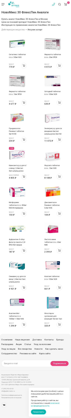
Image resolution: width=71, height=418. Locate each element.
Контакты (49, 339)
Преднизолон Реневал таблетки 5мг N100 (16, 131)
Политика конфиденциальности (11, 395)
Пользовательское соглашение (11, 397)
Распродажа (7, 344)
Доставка (37, 339)
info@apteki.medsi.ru (8, 391)
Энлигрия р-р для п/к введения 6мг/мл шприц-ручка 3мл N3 (53, 131)
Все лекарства (25, 349)
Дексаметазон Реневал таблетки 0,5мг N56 (52, 205)
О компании (6, 339)
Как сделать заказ (54, 349)
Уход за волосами (42, 344)
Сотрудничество (9, 353)
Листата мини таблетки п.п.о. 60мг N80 (52, 242)
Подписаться (59, 363)
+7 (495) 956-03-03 (7, 388)
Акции (19, 344)
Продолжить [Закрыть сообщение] (38, 412)
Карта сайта (44, 353)
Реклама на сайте (28, 353)
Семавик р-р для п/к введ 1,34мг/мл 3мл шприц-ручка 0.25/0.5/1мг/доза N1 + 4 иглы (17, 281)
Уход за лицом (8, 349)
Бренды (60, 339)
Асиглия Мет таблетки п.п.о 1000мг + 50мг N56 (16, 316)
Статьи (27, 344)
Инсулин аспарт (35, 29)
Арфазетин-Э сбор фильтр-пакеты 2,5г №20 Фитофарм (17, 242)
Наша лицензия (22, 339)
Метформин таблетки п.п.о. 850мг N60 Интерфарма (17, 205)
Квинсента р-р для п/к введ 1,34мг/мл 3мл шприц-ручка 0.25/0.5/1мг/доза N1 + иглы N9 (17, 170)
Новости (38, 349)
